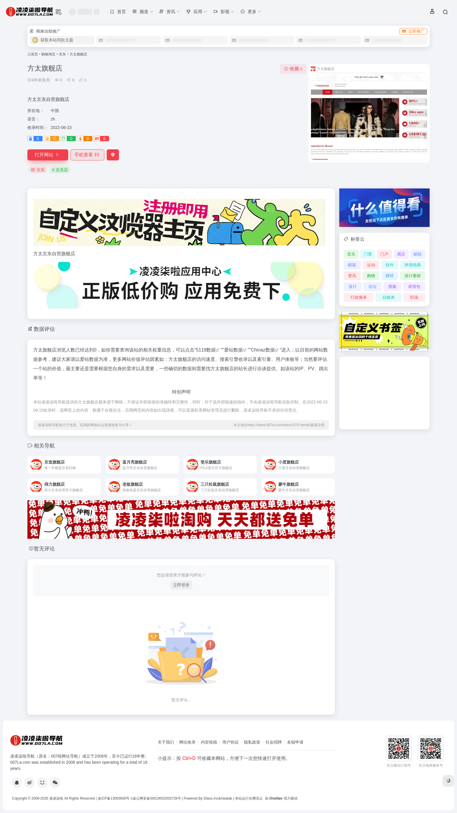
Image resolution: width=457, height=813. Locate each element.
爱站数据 (233, 349)
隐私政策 (252, 742)
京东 (62, 54)
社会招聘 (274, 742)
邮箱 (352, 265)
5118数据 (206, 349)
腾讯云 (257, 798)
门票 (368, 254)
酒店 (401, 254)
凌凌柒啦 (56, 798)
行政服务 (359, 297)
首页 (34, 54)
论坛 (372, 286)
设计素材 (413, 275)
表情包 (414, 286)
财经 (390, 275)
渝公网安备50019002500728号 (157, 798)
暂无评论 (44, 549)
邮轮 (418, 254)
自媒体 (388, 297)
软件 (390, 265)
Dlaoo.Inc (210, 798)
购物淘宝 (48, 54)
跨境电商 (413, 265)
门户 (384, 254)
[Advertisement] (384, 392)
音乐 (351, 254)
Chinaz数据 (263, 349)
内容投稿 (209, 742)
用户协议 (230, 742)
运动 (371, 265)
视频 (392, 286)
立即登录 (181, 585)
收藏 (293, 68)
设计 (353, 286)
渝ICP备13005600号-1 (115, 798)
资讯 (352, 275)
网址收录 (187, 742)
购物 (371, 275)
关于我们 (166, 742)
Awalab (226, 798)
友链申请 (295, 742)
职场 (414, 297)
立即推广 (413, 31)
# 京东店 (60, 169)
